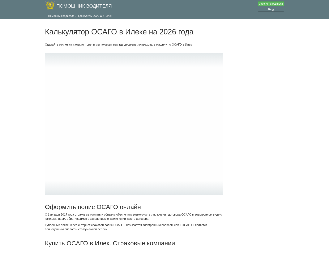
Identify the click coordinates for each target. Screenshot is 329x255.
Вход (271, 9)
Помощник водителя (84, 6)
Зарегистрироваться (271, 3)
